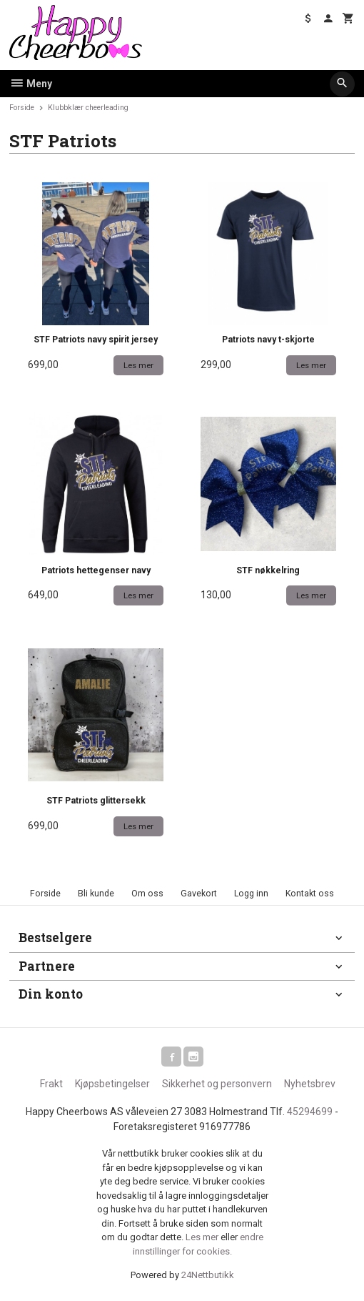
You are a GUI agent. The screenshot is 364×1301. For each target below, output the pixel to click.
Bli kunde (96, 894)
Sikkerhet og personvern (217, 1083)
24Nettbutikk (207, 1275)
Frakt (51, 1083)
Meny (30, 83)
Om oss (147, 894)
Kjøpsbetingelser (112, 1083)
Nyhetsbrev (309, 1083)
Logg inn (251, 894)
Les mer (203, 1237)
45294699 (310, 1111)
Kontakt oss (309, 894)
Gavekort (199, 894)
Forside (21, 107)
